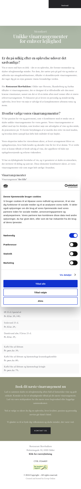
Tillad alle (40, 284)
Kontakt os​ (40, 431)
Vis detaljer (66, 275)
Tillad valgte (40, 292)
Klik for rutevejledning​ (40, 454)
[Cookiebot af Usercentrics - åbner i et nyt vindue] (65, 186)
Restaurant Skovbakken (18, 86)
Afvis (40, 301)
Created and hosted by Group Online (40, 478)
